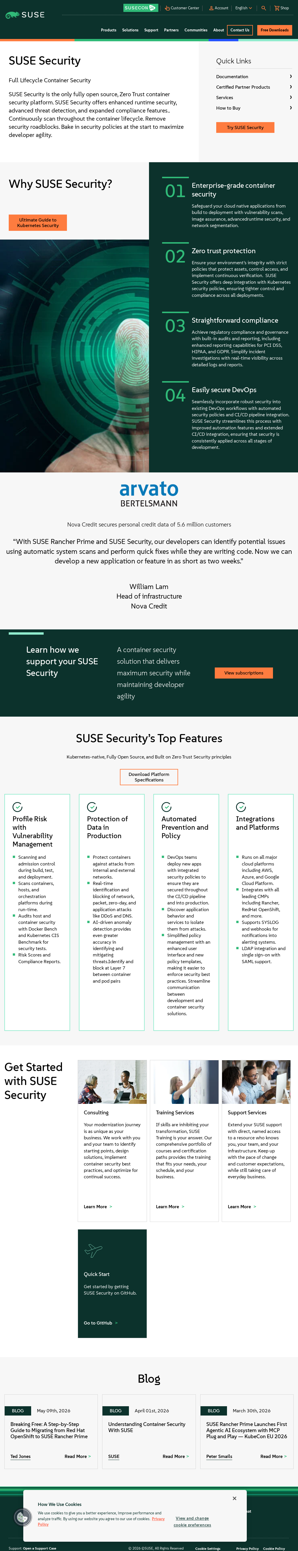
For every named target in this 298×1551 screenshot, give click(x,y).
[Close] (234, 1498)
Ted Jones (20, 1456)
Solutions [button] (130, 30)
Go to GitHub (98, 1323)
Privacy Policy (247, 1549)
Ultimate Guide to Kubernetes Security (38, 222)
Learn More (96, 1206)
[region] (135, 1516)
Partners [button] (171, 30)
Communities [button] (196, 30)
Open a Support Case (39, 1548)
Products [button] (108, 30)
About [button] (218, 30)
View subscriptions (243, 673)
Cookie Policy (274, 1549)
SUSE (113, 1456)
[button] (141, 6)
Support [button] (151, 30)
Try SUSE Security (245, 127)
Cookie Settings (207, 1549)
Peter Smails (219, 1456)
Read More (76, 1456)
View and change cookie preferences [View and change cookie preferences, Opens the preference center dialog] (192, 1521)
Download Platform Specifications (149, 777)
